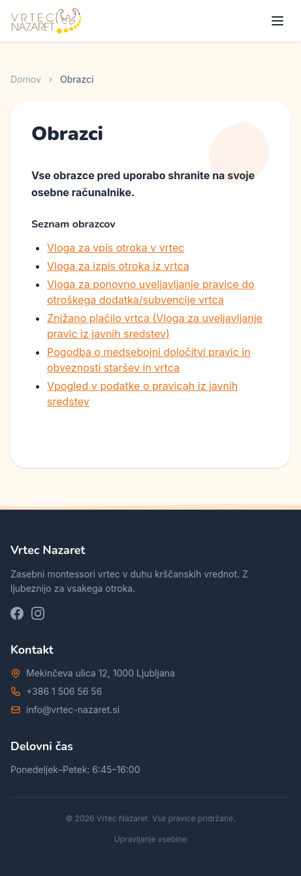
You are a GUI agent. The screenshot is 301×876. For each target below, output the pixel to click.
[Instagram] (37, 613)
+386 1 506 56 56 (64, 691)
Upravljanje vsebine (150, 839)
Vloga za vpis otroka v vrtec (115, 247)
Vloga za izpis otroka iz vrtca (118, 265)
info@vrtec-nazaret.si (72, 709)
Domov (25, 79)
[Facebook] (17, 613)
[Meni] (277, 21)
